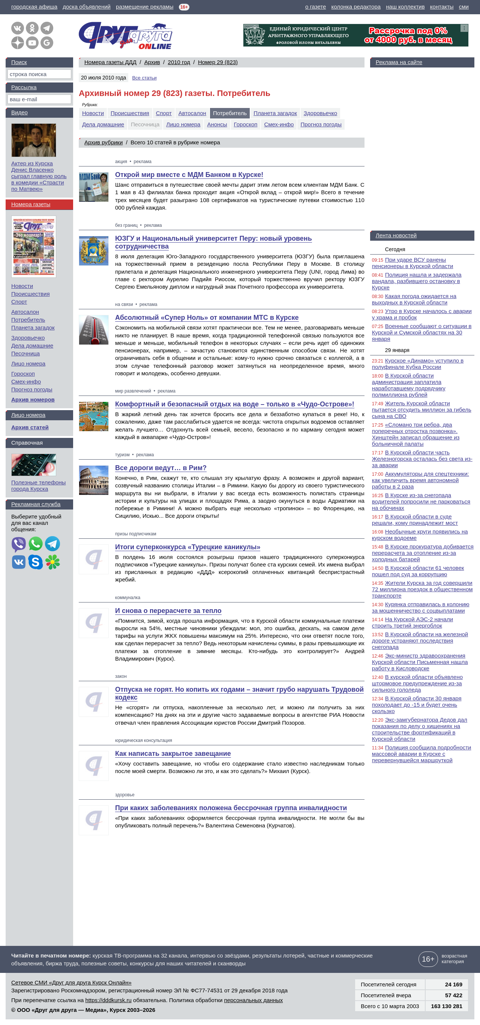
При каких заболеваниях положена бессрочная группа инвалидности (231, 808)
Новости (93, 113)
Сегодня (395, 249)
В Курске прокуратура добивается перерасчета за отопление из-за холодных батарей (423, 552)
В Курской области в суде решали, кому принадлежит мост (415, 519)
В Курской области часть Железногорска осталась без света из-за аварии (422, 458)
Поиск (19, 62)
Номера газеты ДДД (110, 62)
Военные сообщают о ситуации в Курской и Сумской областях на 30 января (422, 332)
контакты (442, 6)
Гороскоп (246, 124)
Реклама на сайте (399, 62)
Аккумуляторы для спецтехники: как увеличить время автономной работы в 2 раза (420, 480)
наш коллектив (405, 6)
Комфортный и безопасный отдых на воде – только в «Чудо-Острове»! (234, 404)
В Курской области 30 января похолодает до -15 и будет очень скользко (417, 704)
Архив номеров (33, 399)
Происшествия (130, 113)
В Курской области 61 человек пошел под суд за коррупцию (418, 571)
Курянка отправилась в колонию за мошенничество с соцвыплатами (421, 607)
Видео (19, 112)
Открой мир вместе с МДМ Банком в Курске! (189, 174)
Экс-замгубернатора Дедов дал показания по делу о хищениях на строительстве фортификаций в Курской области (419, 729)
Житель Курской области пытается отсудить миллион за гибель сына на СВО (421, 409)
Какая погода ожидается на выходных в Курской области (414, 299)
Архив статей (30, 427)
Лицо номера (183, 124)
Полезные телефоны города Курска (38, 485)
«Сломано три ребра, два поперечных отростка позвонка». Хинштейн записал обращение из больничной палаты (416, 434)
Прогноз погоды (321, 124)
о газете (315, 6)
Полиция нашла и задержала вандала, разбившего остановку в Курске (417, 281)
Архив (152, 62)
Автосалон (192, 113)
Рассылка (24, 87)
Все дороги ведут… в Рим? (161, 468)
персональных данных (253, 1000)
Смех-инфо (279, 124)
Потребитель (28, 319)
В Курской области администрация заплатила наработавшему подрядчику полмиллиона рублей (409, 385)
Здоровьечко (320, 113)
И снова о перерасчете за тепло (168, 610)
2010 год (179, 62)
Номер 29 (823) (218, 62)
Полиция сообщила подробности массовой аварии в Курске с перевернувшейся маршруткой (421, 753)
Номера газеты (30, 204)
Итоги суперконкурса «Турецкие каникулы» (187, 547)
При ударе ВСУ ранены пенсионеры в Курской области (412, 262)
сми (464, 6)
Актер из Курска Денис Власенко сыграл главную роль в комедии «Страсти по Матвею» (39, 176)
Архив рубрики (103, 142)
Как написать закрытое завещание (173, 753)
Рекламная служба (35, 504)
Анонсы (217, 124)
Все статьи (144, 78)
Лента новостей (396, 235)
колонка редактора (356, 6)
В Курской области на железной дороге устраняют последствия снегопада (420, 640)
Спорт (164, 113)
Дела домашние (103, 124)
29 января (397, 350)
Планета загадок (275, 113)
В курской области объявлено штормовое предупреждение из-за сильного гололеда (417, 683)
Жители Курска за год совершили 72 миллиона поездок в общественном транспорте (422, 589)
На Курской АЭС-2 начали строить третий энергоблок (412, 622)
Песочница (25, 353)
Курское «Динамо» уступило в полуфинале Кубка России (418, 363)
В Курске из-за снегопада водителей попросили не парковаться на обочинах (421, 501)
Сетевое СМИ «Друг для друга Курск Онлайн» (71, 982)
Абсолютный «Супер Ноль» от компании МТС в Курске (207, 317)
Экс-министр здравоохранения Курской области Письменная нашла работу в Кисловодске (420, 661)
